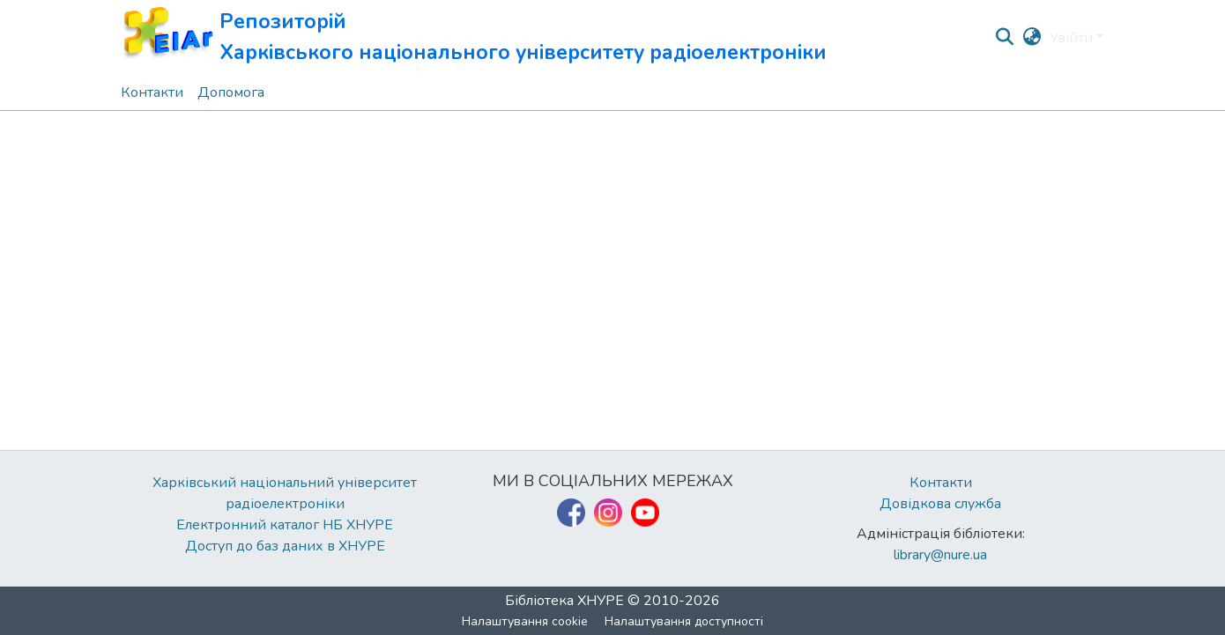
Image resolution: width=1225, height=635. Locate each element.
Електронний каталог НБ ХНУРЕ (284, 525)
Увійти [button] (1073, 38)
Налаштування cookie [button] (525, 621)
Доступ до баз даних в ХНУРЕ (285, 546)
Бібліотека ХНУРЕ (564, 600)
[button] (474, 37)
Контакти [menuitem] (152, 92)
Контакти (940, 482)
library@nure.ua (940, 555)
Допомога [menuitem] (230, 92)
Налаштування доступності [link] (684, 621)
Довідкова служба (940, 503)
